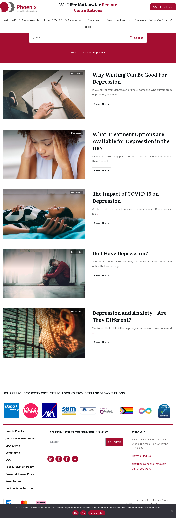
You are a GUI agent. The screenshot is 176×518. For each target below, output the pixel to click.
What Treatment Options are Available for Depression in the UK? (130, 157)
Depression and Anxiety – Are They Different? (129, 332)
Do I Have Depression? (120, 269)
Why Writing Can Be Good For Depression (129, 94)
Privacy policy (97, 513)
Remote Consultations (95, 7)
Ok (75, 513)
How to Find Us (141, 455)
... (118, 110)
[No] (171, 510)
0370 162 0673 (142, 468)
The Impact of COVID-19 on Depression (125, 213)
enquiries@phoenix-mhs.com (149, 463)
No (83, 513)
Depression (76, 89)
